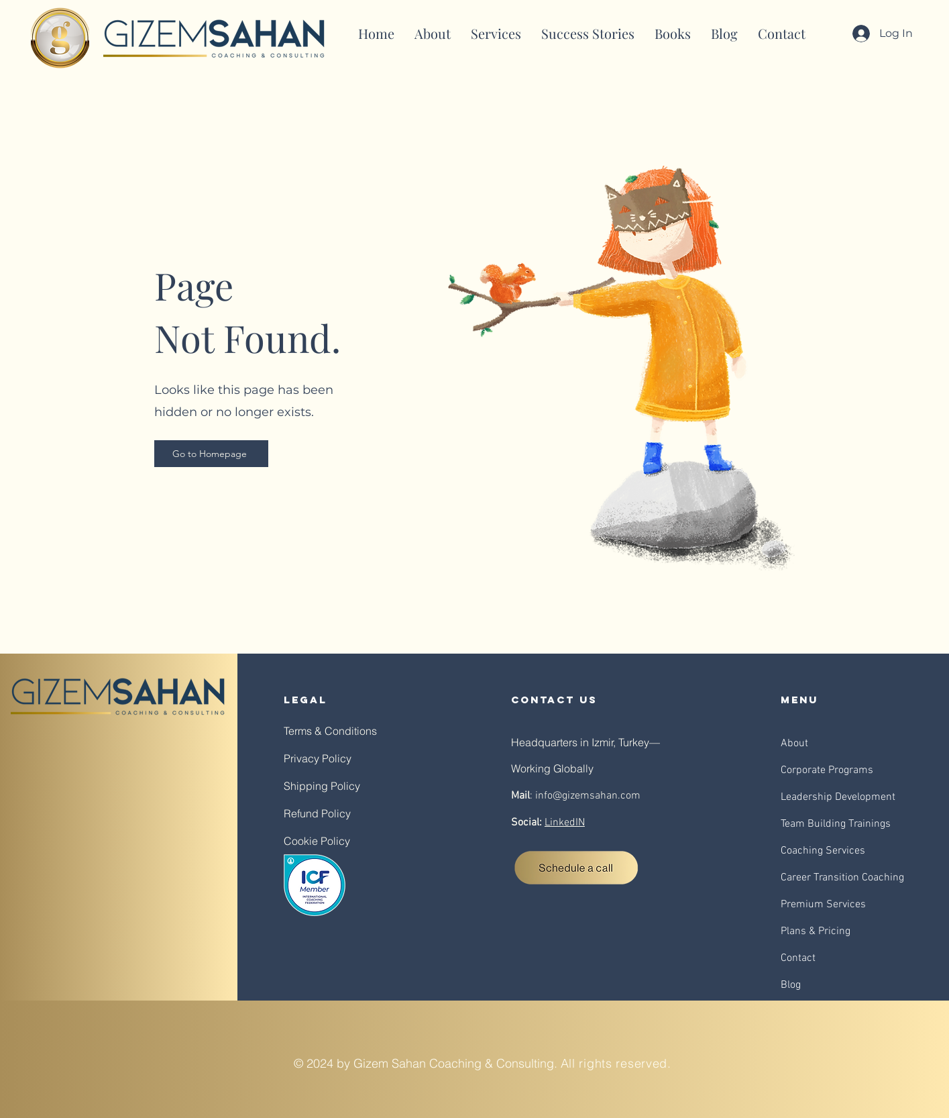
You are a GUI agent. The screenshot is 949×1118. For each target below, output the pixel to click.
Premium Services (823, 904)
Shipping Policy (322, 786)
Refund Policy (317, 813)
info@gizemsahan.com (587, 796)
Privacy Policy (317, 758)
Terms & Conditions (330, 731)
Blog (791, 985)
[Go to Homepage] (211, 453)
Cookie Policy (317, 841)
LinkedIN (565, 822)
